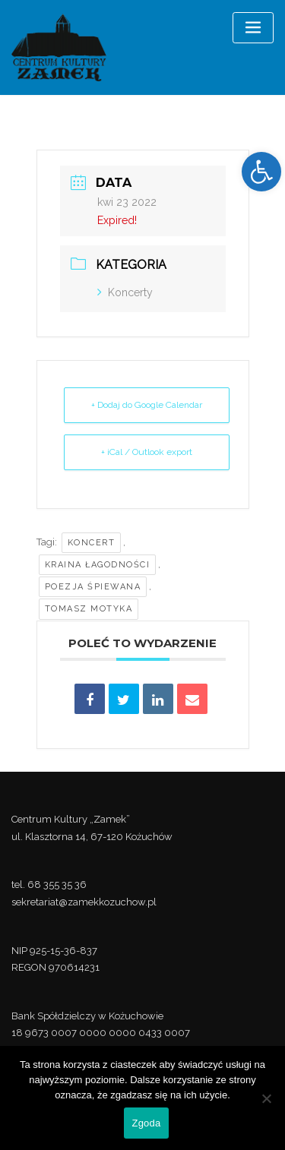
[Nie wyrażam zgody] (266, 1098)
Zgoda (145, 1123)
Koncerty (125, 292)
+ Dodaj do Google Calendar (146, 405)
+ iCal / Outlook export (146, 452)
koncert (92, 543)
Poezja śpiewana (93, 587)
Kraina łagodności (97, 565)
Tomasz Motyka (89, 609)
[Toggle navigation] (253, 27)
